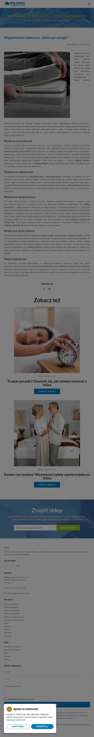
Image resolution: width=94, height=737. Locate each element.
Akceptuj (42, 726)
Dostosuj (18, 726)
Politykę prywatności (16, 720)
